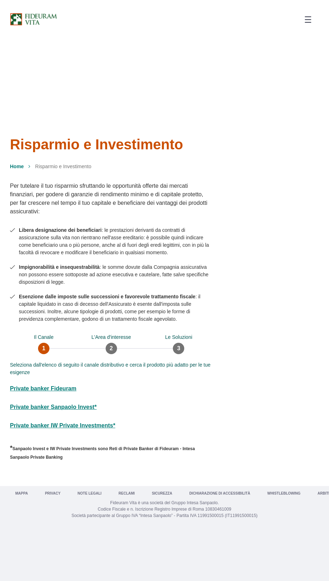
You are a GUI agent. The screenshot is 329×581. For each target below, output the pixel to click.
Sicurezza (162, 493)
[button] (305, 20)
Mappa (21, 493)
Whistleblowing (283, 493)
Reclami (126, 493)
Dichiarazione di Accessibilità (219, 493)
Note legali (89, 493)
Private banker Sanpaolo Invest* (53, 407)
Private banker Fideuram (43, 388)
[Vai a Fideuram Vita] (33, 19)
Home (17, 166)
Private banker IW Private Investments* (62, 425)
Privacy (52, 493)
